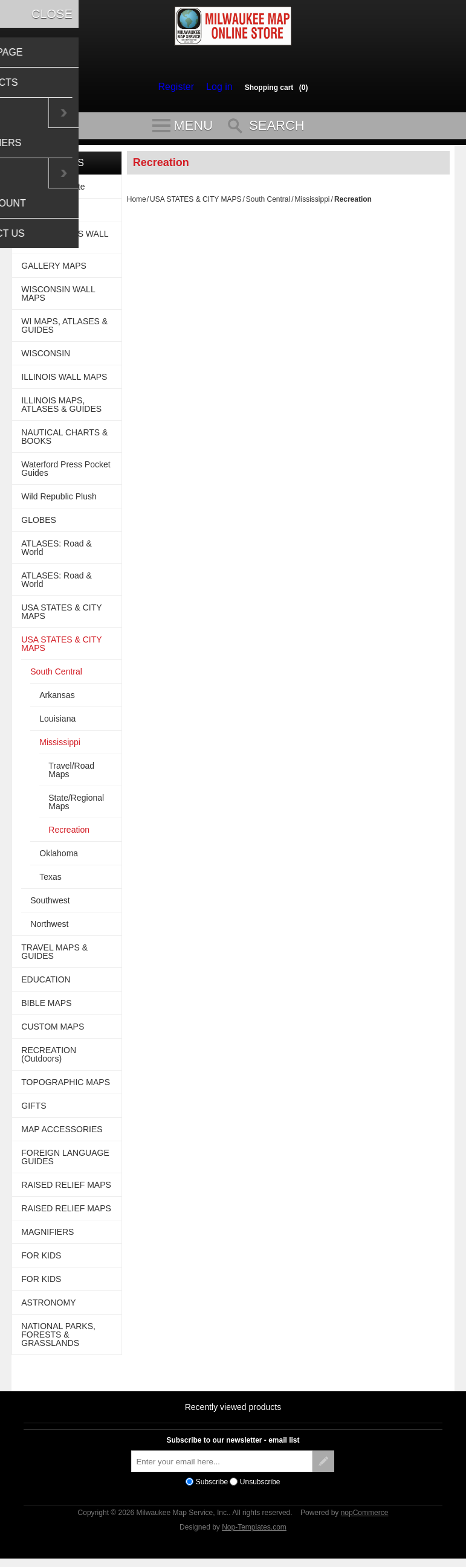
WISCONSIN (45, 359)
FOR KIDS (41, 1261)
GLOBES (38, 525)
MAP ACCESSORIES (61, 1134)
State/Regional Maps (76, 807)
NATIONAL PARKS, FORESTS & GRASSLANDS (58, 1340)
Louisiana (57, 724)
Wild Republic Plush (59, 502)
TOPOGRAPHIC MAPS (65, 1087)
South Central (268, 204)
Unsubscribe (260, 1487)
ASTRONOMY (48, 1308)
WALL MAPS (45, 215)
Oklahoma (58, 859)
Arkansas (56, 700)
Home (136, 204)
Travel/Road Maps (71, 775)
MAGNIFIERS (47, 1237)
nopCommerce (365, 1518)
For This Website (53, 192)
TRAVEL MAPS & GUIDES (54, 957)
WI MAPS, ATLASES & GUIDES (64, 331)
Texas (50, 882)
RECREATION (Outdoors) (48, 1060)
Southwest (50, 906)
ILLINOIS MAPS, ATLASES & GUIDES (61, 410)
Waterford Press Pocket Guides (65, 474)
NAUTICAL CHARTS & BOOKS (64, 442)
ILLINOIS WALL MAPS (64, 382)
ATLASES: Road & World (56, 553)
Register (178, 87)
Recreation (68, 835)
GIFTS (33, 1111)
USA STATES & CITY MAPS (195, 204)
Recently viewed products (233, 1412)
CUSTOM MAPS (52, 1032)
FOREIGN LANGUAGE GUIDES (65, 1162)
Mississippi (312, 204)
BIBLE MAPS (46, 1008)
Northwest (49, 929)
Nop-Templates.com (254, 1532)
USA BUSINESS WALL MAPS (64, 243)
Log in (216, 87)
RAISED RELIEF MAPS (66, 1190)
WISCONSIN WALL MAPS (58, 299)
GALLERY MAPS (53, 271)
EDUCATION (45, 985)
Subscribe (212, 1487)
